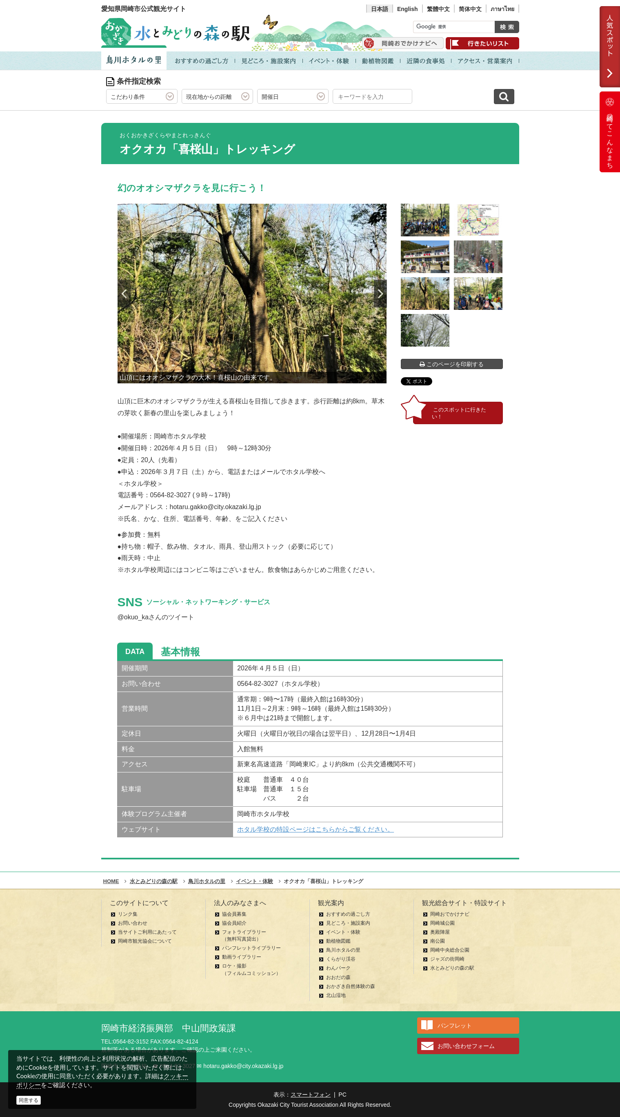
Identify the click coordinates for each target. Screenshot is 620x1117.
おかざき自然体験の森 (350, 986)
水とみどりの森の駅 (452, 968)
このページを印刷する (452, 364)
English (407, 9)
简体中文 (470, 9)
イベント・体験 (343, 932)
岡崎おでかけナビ (449, 914)
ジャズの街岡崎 (447, 959)
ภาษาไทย (502, 9)
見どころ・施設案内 (348, 923)
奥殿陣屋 (440, 932)
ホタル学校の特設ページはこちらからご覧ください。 (315, 829)
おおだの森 (338, 977)
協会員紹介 (234, 923)
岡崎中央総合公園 (449, 950)
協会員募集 (234, 914)
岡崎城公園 (442, 923)
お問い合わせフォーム (466, 1046)
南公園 (437, 941)
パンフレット (455, 1025)
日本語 (379, 9)
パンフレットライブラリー (251, 948)
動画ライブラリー (241, 957)
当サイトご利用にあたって (147, 932)
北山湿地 (336, 995)
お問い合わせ (132, 923)
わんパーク (338, 968)
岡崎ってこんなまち (610, 132)
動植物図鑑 (338, 941)
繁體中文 (438, 9)
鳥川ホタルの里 (343, 950)
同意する (28, 1100)
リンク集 (128, 914)
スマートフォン (311, 1094)
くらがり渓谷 (341, 959)
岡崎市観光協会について (145, 941)
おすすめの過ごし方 (348, 914)
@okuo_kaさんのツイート (156, 617)
